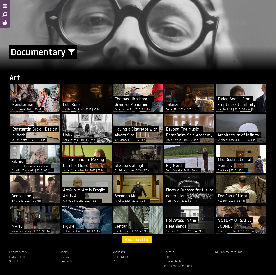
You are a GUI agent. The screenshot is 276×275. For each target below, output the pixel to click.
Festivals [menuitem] (66, 261)
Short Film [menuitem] (16, 261)
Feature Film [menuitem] (17, 257)
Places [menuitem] (65, 257)
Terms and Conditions (178, 266)
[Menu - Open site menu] (5, 6)
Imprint (168, 257)
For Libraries (120, 257)
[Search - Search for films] (5, 14)
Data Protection (174, 261)
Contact (169, 252)
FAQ (114, 261)
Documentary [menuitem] (18, 252)
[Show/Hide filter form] (71, 52)
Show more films (136, 239)
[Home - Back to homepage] (5, 22)
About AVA (119, 252)
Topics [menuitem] (65, 252)
